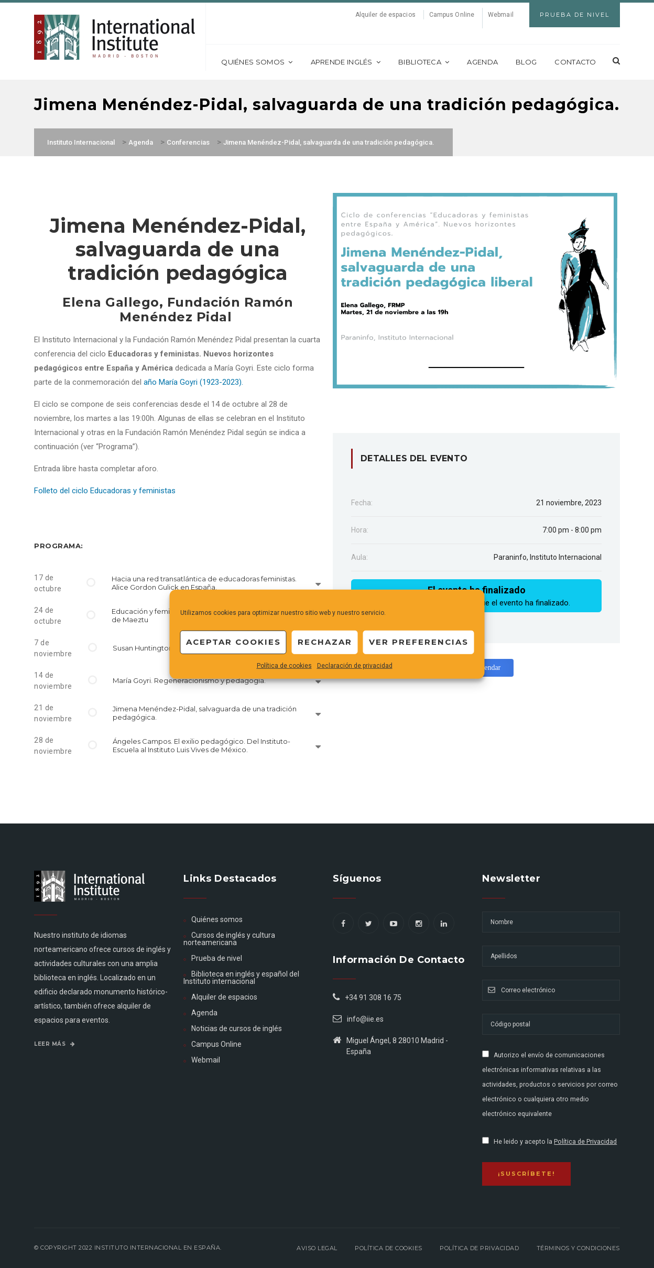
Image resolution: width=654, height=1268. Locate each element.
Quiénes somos (256, 62)
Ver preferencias (418, 642)
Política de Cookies (388, 1248)
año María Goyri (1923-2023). (193, 382)
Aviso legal (317, 1248)
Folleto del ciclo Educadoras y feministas (105, 490)
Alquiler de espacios (385, 14)
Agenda (482, 62)
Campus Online (451, 14)
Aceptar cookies (233, 642)
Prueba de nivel (216, 958)
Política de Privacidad (585, 1141)
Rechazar (325, 642)
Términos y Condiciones (578, 1248)
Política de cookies (284, 665)
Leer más (54, 1044)
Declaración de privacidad (355, 665)
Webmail (501, 14)
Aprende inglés (346, 62)
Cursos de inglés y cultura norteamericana (229, 939)
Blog (526, 62)
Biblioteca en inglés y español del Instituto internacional (241, 977)
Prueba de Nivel (574, 14)
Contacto (575, 62)
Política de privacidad (479, 1248)
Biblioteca (423, 62)
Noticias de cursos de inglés (236, 1028)
